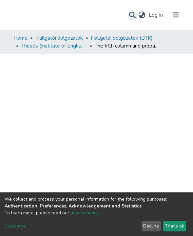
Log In (156, 15)
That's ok (174, 226)
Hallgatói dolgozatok (59, 38)
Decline (151, 226)
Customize (15, 226)
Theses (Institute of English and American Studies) (54, 45)
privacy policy (84, 213)
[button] (142, 15)
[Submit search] (132, 15)
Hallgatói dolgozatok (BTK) (122, 38)
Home (20, 38)
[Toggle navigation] (176, 15)
